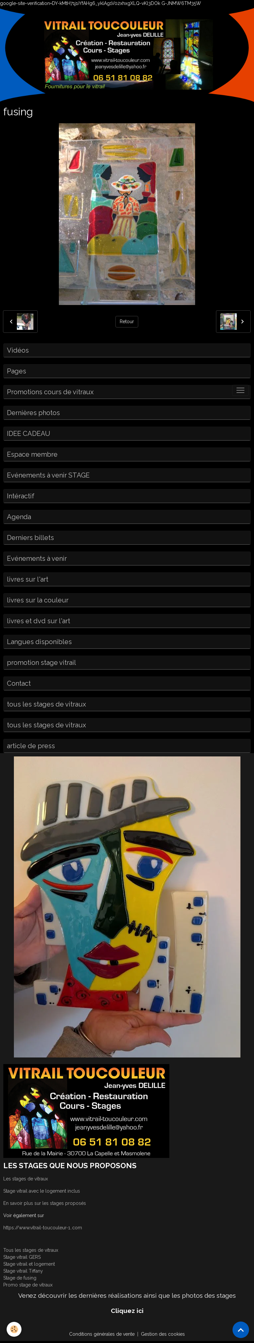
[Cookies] (14, 1329)
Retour (127, 321)
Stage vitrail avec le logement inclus (41, 1191)
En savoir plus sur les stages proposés (44, 1203)
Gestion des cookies (163, 1334)
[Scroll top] (241, 1330)
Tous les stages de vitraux (30, 1250)
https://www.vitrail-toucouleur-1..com (42, 1227)
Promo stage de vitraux (28, 1284)
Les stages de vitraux (25, 1178)
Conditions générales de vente (102, 1334)
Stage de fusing (19, 1278)
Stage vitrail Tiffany (23, 1271)
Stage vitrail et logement (29, 1264)
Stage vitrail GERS (22, 1257)
